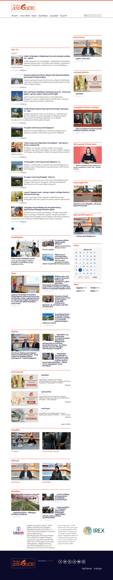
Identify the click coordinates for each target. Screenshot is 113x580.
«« (76, 250)
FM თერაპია (14, 451)
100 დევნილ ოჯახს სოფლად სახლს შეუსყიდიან (39, 128)
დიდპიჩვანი (45, 375)
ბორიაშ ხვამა (45, 408)
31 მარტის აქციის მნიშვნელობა (85, 236)
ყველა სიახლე (66, 424)
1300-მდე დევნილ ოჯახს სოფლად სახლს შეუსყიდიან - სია (42, 162)
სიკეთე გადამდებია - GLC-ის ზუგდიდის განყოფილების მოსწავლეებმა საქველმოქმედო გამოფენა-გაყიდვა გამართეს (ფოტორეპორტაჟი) (56, 512)
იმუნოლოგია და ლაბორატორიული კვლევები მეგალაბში (61, 256)
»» (99, 250)
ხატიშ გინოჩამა (46, 392)
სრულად (23, 70)
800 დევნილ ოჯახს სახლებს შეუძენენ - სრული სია (39, 177)
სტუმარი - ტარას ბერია (83, 58)
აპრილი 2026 (88, 249)
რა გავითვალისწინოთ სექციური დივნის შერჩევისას (62, 242)
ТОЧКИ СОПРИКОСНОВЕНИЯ (50, 451)
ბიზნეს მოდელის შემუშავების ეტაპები (23, 258)
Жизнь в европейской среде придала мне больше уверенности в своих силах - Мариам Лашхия (87, 167)
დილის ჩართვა (15, 482)
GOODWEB (49, 561)
